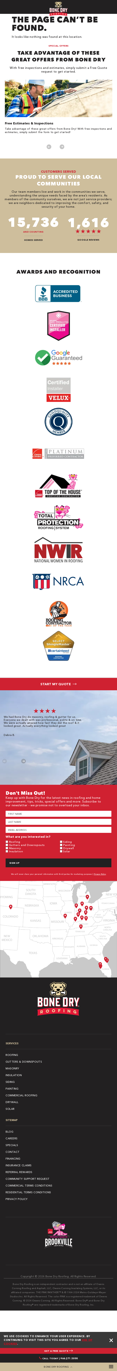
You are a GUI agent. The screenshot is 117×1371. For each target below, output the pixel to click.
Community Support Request (28, 1179)
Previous (49, 146)
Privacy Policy (100, 874)
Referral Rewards (19, 1172)
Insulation (16, 851)
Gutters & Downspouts (24, 1061)
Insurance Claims (19, 1165)
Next (62, 146)
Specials (12, 1145)
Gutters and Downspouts (27, 845)
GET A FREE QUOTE (58, 1350)
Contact (13, 1152)
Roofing (14, 841)
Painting (69, 845)
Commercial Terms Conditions (29, 1185)
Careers (12, 1138)
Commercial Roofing (21, 1095)
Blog (9, 1131)
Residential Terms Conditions (28, 1192)
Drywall (68, 848)
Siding (67, 841)
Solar (66, 851)
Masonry (15, 848)
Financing (13, 1158)
